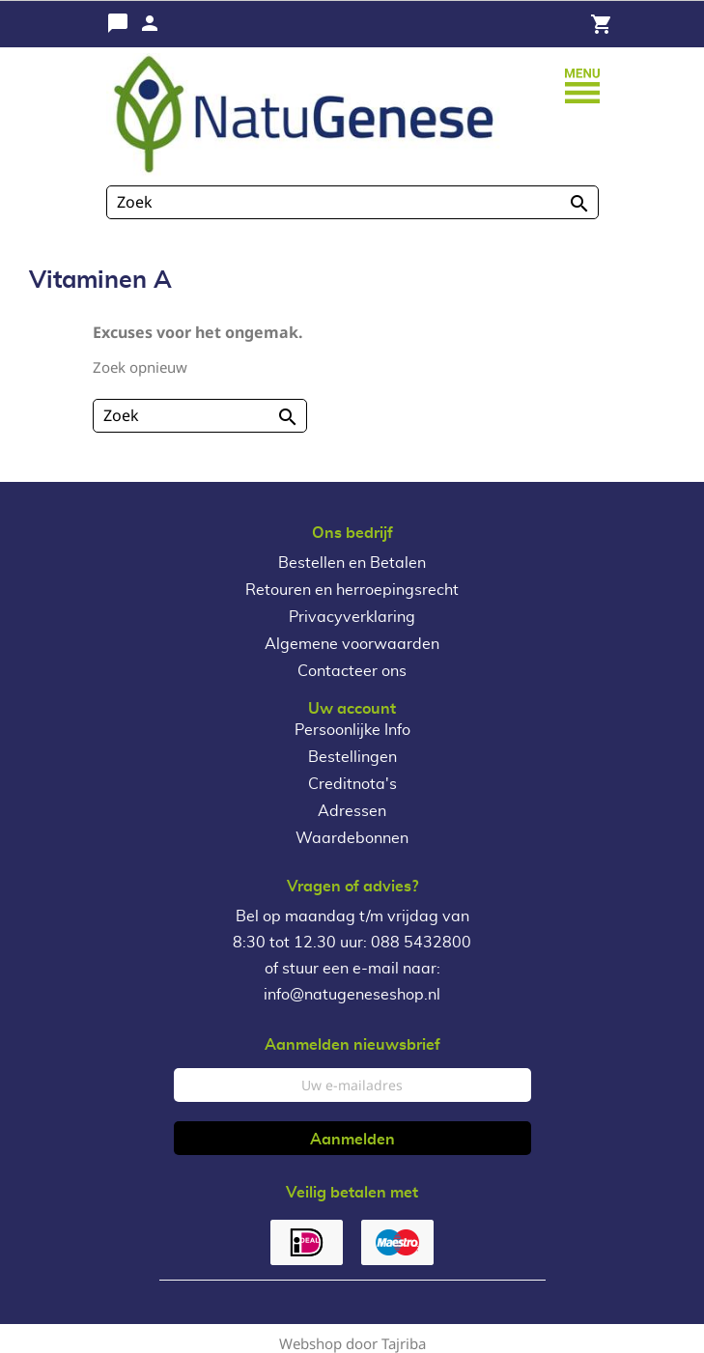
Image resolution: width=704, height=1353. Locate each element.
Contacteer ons (352, 671)
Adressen (352, 811)
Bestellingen (352, 757)
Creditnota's (352, 784)
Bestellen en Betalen (352, 563)
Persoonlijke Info (352, 730)
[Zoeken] (352, 202)
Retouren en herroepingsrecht (352, 590)
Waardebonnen (352, 838)
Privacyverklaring (352, 617)
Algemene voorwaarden (352, 644)
